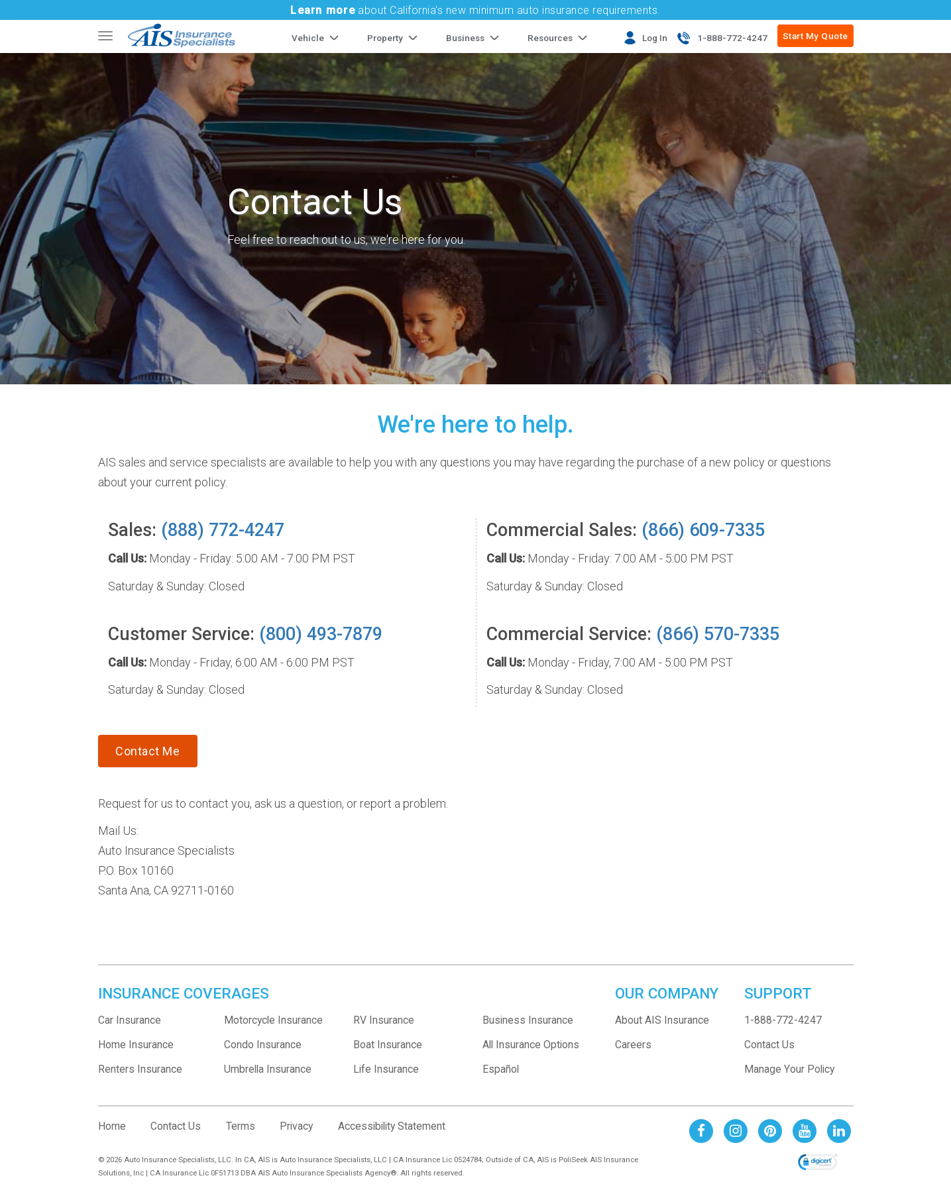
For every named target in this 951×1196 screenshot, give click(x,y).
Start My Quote (815, 35)
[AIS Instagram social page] (736, 1130)
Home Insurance (136, 1044)
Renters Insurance (140, 1069)
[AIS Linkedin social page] (839, 1130)
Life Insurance (386, 1069)
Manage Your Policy (789, 1069)
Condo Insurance (263, 1044)
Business (465, 37)
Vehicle (308, 37)
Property (385, 37)
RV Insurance (383, 1020)
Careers (633, 1044)
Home (112, 1126)
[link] (818, 1163)
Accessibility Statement (391, 1126)
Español (500, 1069)
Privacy (296, 1126)
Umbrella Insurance (267, 1069)
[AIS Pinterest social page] (770, 1130)
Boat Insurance (387, 1044)
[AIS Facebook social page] (701, 1130)
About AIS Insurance (662, 1020)
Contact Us (769, 1044)
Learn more (322, 10)
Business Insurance (527, 1020)
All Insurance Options (530, 1044)
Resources (550, 37)
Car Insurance (129, 1020)
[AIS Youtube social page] (804, 1130)
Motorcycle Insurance (273, 1020)
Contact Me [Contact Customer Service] (147, 751)
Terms (240, 1126)
